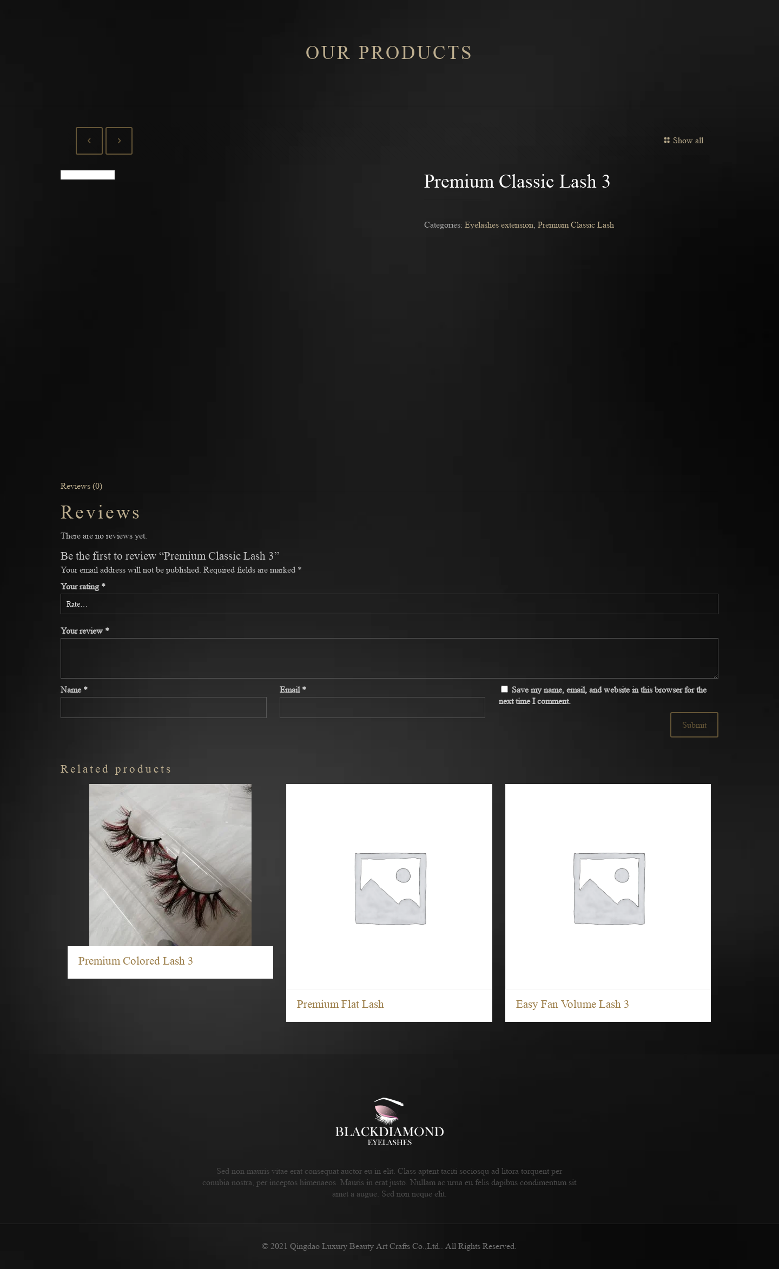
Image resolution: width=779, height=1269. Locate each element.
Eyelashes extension (499, 225)
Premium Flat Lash (340, 1004)
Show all (682, 140)
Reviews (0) (81, 486)
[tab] (389, 485)
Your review (85, 631)
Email (293, 690)
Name (74, 690)
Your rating (83, 586)
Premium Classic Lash (576, 225)
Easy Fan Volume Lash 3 (573, 1004)
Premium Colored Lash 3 (136, 961)
